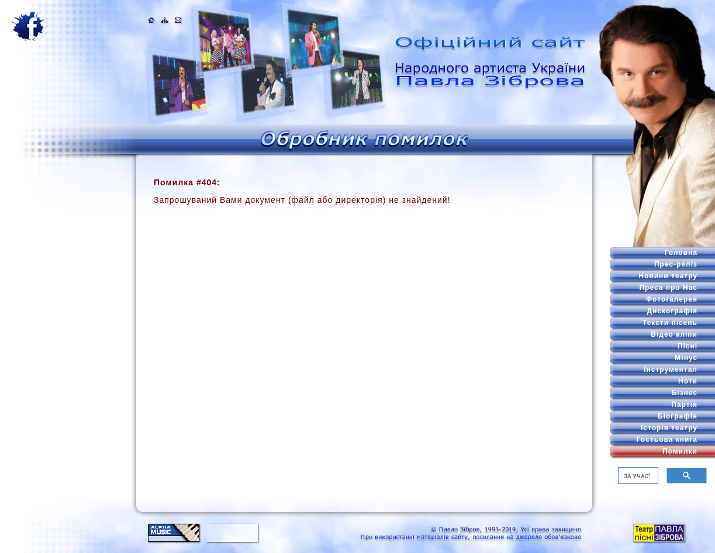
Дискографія (672, 311)
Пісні (687, 346)
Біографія (677, 416)
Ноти (687, 381)
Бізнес (684, 393)
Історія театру (669, 428)
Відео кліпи (674, 334)
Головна (681, 252)
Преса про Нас (668, 288)
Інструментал (670, 369)
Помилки (679, 451)
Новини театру (667, 276)
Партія (684, 404)
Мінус (686, 358)
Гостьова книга (667, 440)
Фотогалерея (671, 299)
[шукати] (637, 476)
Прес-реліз (675, 264)
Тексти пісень (670, 323)
